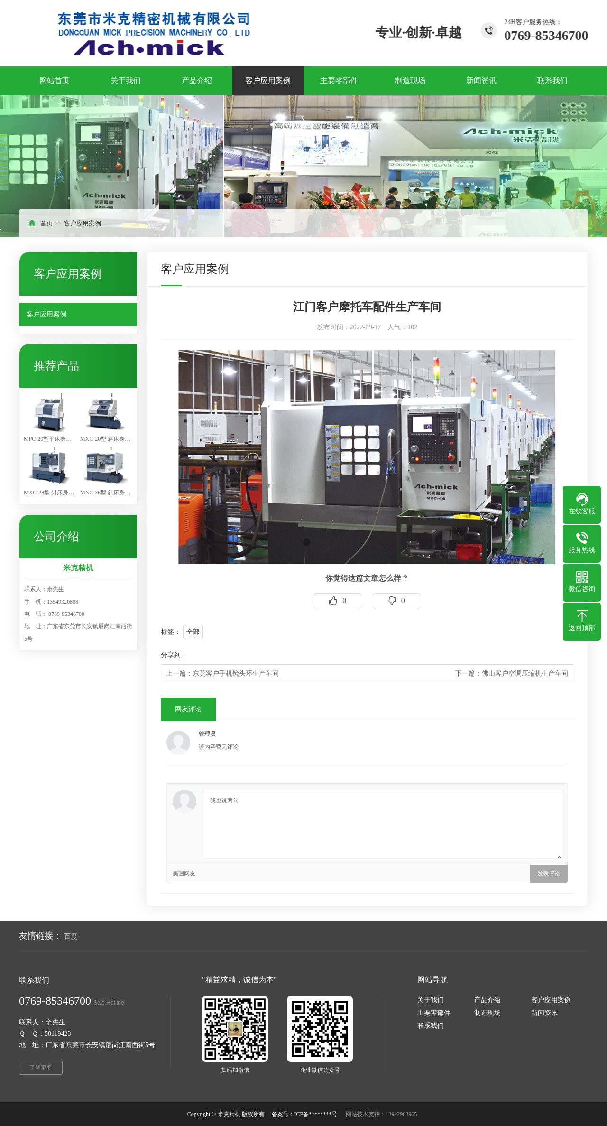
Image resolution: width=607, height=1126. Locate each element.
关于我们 (430, 1000)
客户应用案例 (82, 223)
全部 (193, 631)
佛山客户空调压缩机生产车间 (525, 673)
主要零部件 (434, 1012)
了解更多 (40, 1067)
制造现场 (487, 1012)
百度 (70, 936)
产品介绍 (487, 1000)
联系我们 (430, 1025)
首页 (46, 223)
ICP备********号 (316, 1114)
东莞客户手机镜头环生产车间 (236, 673)
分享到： (174, 655)
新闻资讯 (544, 1012)
